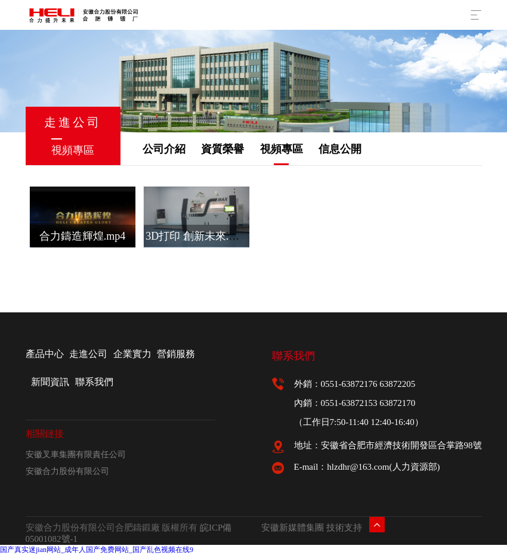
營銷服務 (176, 354)
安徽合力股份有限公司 (67, 471)
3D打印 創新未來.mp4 (197, 236)
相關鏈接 (45, 434)
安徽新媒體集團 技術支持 (311, 527)
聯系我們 (94, 382)
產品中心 (45, 354)
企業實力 (132, 354)
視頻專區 (281, 149)
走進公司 (88, 354)
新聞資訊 (50, 382)
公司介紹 (164, 149)
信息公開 (340, 149)
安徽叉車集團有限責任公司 (76, 454)
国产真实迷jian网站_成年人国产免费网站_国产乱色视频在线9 (96, 549)
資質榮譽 (222, 149)
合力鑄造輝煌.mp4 (82, 236)
